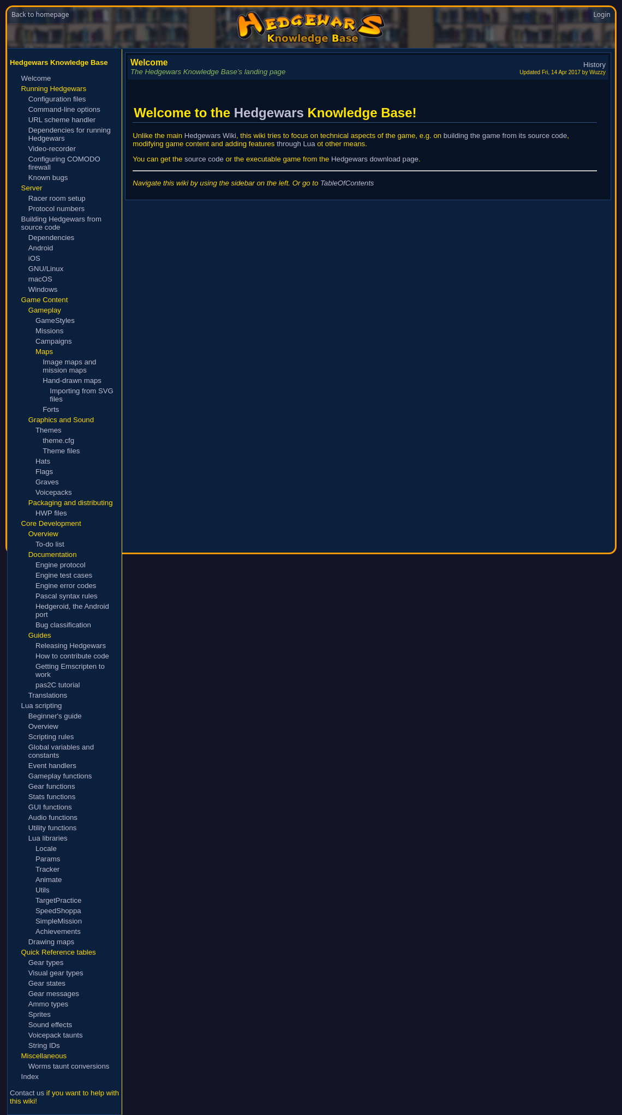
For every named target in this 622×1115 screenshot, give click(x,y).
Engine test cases (63, 575)
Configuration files (57, 99)
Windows (43, 289)
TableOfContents (347, 183)
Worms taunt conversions (69, 1066)
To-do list (49, 544)
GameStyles (55, 320)
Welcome (36, 78)
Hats (42, 461)
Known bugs (48, 177)
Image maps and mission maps (69, 366)
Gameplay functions (60, 776)
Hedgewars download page (374, 159)
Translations (47, 695)
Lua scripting (41, 706)
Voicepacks (53, 492)
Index (30, 1076)
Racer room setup (57, 198)
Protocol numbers (56, 209)
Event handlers (52, 766)
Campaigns (53, 341)
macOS (40, 279)
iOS (34, 258)
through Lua (296, 144)
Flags (44, 471)
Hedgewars (269, 112)
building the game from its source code (505, 135)
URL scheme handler (61, 120)
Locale (46, 848)
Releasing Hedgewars (70, 646)
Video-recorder (52, 149)
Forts (51, 409)
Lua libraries (48, 838)
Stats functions (52, 797)
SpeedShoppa (58, 911)
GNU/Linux (46, 269)
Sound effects (50, 1025)
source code (204, 159)
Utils (42, 890)
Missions (49, 331)
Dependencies (51, 237)
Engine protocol (60, 565)
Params (47, 859)
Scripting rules (51, 737)
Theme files (61, 451)
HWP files (51, 513)
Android (40, 248)
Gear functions (51, 786)
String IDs (44, 1045)
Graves (47, 482)
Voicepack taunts (55, 1035)
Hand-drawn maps (72, 380)
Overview (43, 726)
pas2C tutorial (57, 685)
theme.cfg (58, 440)
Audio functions (52, 817)
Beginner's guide (55, 716)
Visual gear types (55, 973)
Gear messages (53, 994)
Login (602, 14)
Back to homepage (40, 14)
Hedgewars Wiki (210, 135)
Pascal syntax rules (66, 596)
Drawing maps (51, 942)
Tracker (47, 869)
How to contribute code (72, 656)
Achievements (58, 931)
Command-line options (64, 109)
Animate (48, 880)
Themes (48, 430)
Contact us (27, 1093)
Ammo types (48, 1004)
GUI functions (50, 807)
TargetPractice (58, 900)
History (594, 65)
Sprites (39, 1014)
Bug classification (63, 625)
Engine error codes (65, 586)
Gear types (46, 962)
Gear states (46, 983)
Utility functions (52, 828)
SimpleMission (58, 921)
